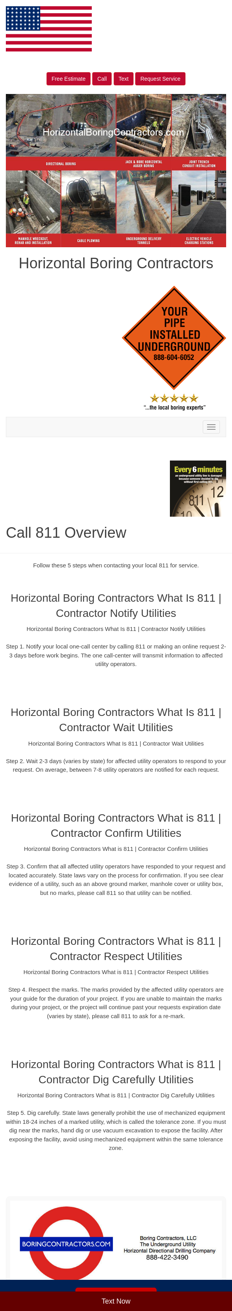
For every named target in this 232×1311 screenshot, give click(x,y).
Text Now (116, 1301)
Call (102, 79)
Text (124, 79)
